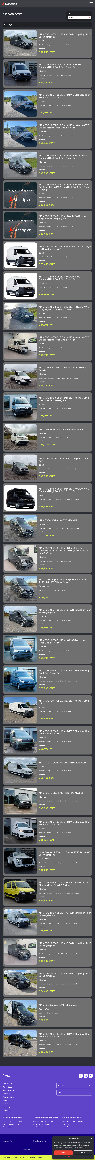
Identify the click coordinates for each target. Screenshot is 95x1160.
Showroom (7, 1084)
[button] (91, 1139)
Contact (6, 1111)
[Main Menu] (91, 3)
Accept (63, 1152)
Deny (83, 1152)
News (5, 1104)
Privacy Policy (31, 1158)
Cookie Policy (68, 1157)
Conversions (8, 1097)
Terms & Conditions (76, 1157)
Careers (6, 1107)
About (5, 1100)
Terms (40, 1158)
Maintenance (8, 1090)
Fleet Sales (7, 1087)
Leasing (6, 1094)
